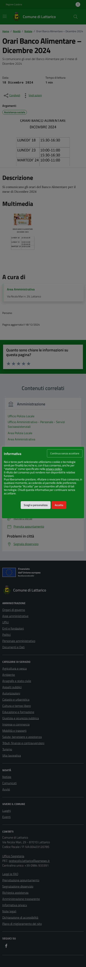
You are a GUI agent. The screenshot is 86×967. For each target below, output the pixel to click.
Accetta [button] (59, 505)
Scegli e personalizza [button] (36, 505)
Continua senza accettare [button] (64, 453)
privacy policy (54, 469)
